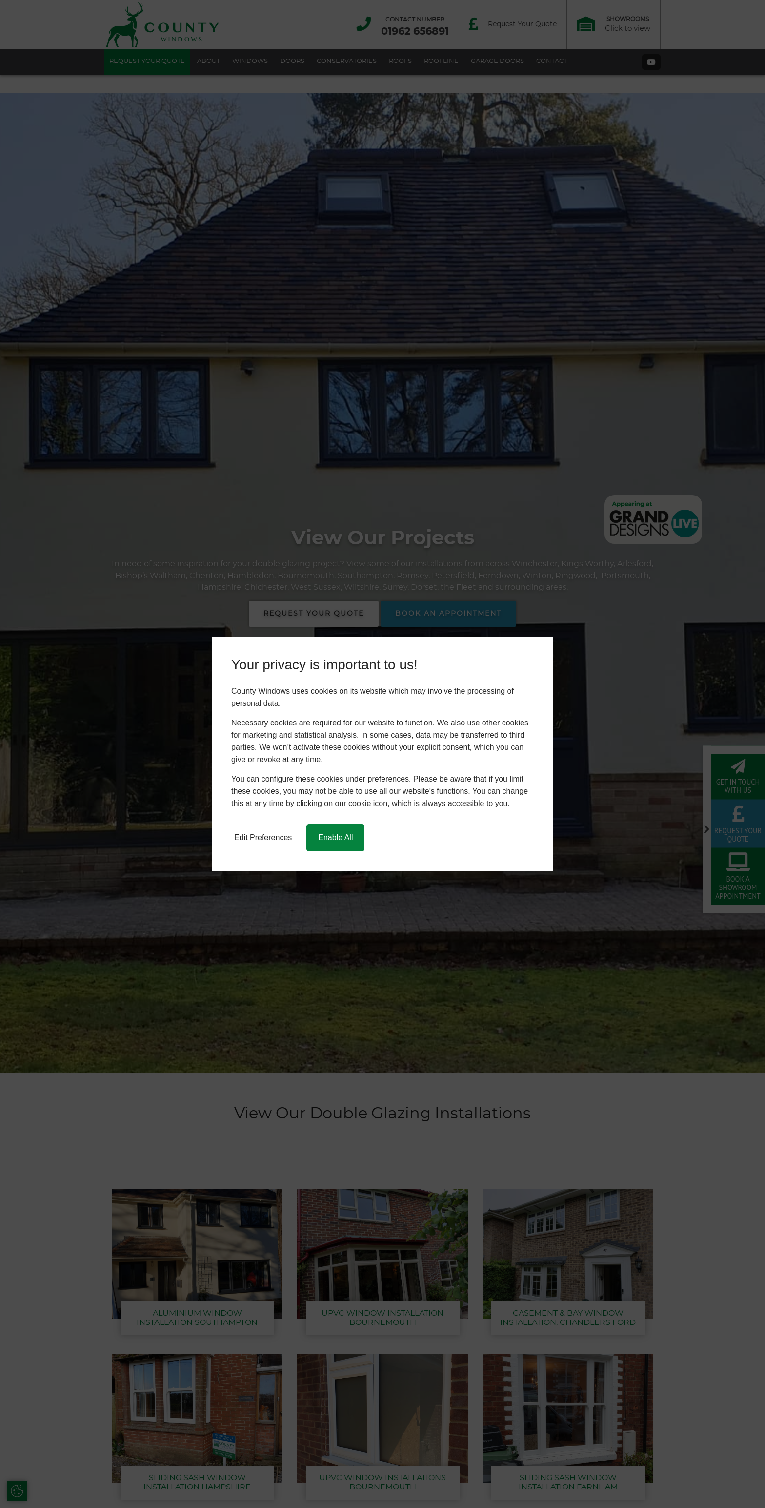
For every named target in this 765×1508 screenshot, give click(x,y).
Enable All (335, 837)
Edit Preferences (263, 837)
